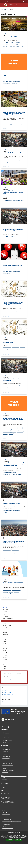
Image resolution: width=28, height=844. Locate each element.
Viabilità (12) (5, 668)
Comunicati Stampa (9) (7, 625)
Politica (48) (5, 648)
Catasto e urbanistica (6, 756)
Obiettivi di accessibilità (6, 829)
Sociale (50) (5, 659)
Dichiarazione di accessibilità (7, 828)
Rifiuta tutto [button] (18, 839)
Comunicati (4, 779)
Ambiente (4, 768)
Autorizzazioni (5, 772)
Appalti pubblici (5, 754)
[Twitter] (5, 727)
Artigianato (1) (5, 616)
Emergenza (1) (5, 634)
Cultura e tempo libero (6, 749)
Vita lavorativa (5, 751)
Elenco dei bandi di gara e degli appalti (9, 823)
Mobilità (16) (5, 641)
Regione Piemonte (5, 1)
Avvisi (5, 33)
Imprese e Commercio (6, 753)
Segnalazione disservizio (6, 810)
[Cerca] (25, 4)
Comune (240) (5, 623)
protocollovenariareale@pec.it (8, 802)
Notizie (3, 777)
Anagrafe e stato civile (6, 747)
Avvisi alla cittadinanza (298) (8, 618)
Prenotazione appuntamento (7, 809)
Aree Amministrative (6, 733)
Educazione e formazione (7, 763)
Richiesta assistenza (6, 814)
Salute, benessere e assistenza (8, 770)
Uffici (3, 735)
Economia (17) (5, 630)
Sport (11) (4, 662)
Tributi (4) (4, 664)
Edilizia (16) (5, 632)
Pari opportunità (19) (6, 646)
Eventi (3, 787)
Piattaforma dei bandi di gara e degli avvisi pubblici (11, 821)
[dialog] (14, 837)
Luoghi (3, 785)
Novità (6, 9)
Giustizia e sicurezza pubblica (7, 765)
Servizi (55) (5, 657)
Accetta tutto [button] (10, 839)
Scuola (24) (5, 655)
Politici (3, 739)
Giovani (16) (5, 636)
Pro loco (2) (5, 650)
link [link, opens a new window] (24, 837)
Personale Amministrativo (7, 740)
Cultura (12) (5, 627)
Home (2, 9)
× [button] (26, 832)
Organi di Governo (5, 732)
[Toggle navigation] (2, 4)
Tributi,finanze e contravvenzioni (8, 767)
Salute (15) (5, 652)
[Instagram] (8, 727)
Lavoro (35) (5, 639)
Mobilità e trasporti (5, 758)
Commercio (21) (5, 620)
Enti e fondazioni (5, 737)
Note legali (4, 826)
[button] (14, 842)
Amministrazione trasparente (7, 819)
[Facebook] (3, 727)
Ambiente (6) (5, 611)
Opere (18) (4, 643)
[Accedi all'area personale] (24, 1)
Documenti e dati (5, 742)
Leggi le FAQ (4, 812)
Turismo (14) (5, 666)
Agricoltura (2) (5, 609)
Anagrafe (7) (5, 614)
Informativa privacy (6, 824)
